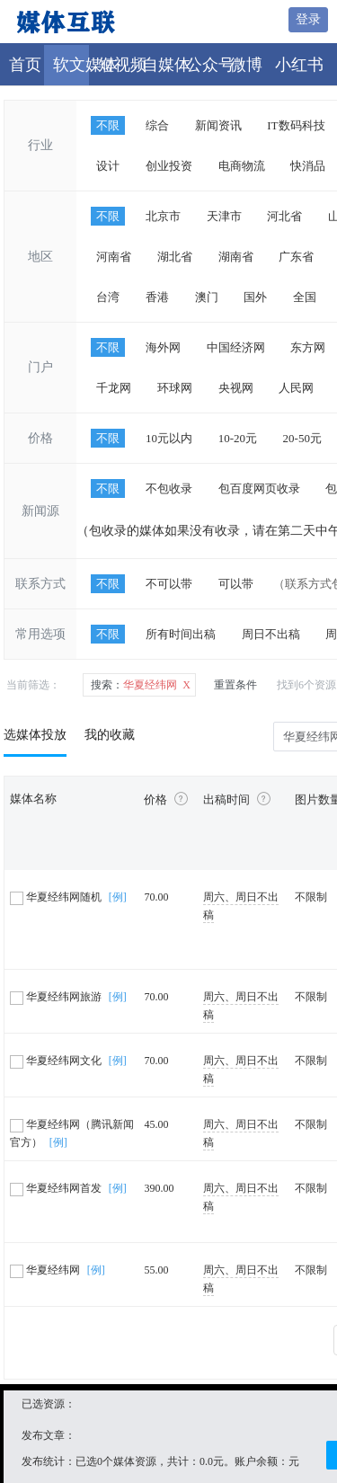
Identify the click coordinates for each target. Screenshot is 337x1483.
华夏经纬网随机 (57, 897)
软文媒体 (85, 65)
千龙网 (113, 388)
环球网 (174, 388)
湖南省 (235, 256)
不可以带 (169, 584)
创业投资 (169, 166)
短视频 (122, 65)
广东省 (296, 256)
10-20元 (237, 438)
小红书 (299, 65)
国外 (255, 297)
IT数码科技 (295, 125)
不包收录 (169, 488)
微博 (246, 65)
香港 (157, 297)
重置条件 (235, 685)
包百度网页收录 (259, 488)
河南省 (113, 256)
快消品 (307, 166)
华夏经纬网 (46, 1270)
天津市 (224, 216)
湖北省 (174, 256)
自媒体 (166, 65)
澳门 (206, 297)
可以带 (235, 584)
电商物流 (241, 166)
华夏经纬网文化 (57, 1060)
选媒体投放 (35, 735)
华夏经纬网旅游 (57, 996)
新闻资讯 (218, 125)
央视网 (235, 388)
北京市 (163, 216)
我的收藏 (109, 735)
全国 (304, 297)
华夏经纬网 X (141, 685)
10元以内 (169, 438)
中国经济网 (236, 347)
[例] (118, 897)
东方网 (307, 347)
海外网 (163, 347)
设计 (108, 166)
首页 (25, 65)
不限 (108, 125)
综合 (157, 125)
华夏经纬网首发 (57, 1188)
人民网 (296, 388)
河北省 (284, 216)
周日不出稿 (271, 634)
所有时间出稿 (181, 634)
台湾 (108, 297)
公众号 (210, 65)
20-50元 (302, 438)
